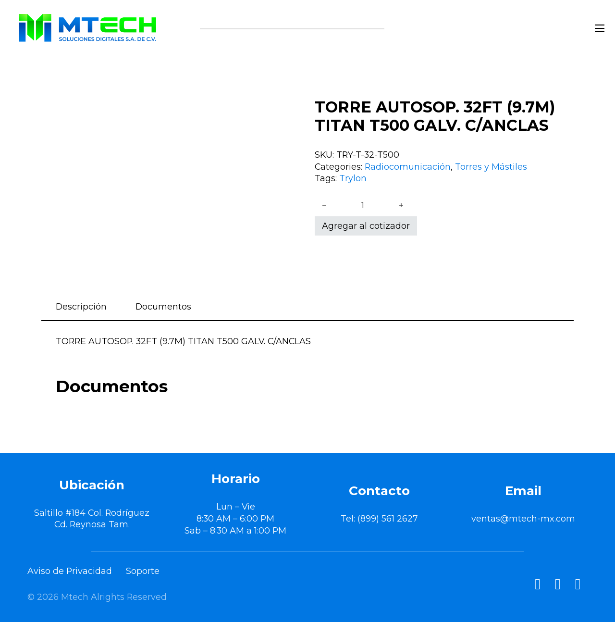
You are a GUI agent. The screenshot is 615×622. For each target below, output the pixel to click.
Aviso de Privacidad (69, 571)
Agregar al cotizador (366, 226)
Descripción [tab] (81, 306)
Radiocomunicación (408, 167)
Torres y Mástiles (491, 167)
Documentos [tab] (163, 306)
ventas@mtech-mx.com (523, 518)
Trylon (353, 178)
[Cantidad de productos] (363, 205)
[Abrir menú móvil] (599, 28)
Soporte (143, 571)
